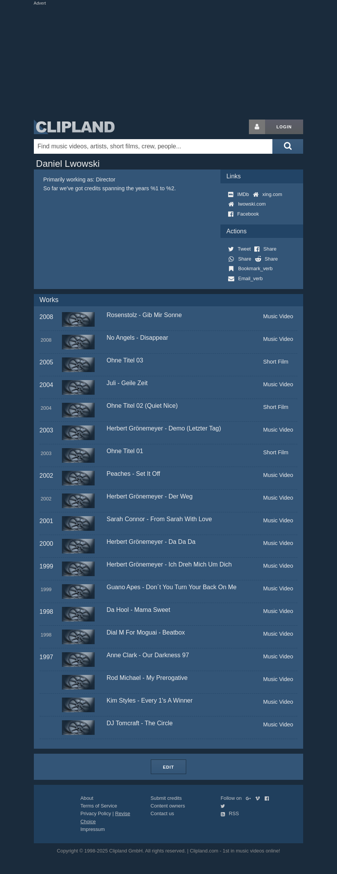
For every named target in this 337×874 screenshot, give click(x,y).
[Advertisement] (174, 61)
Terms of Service (98, 806)
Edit (168, 767)
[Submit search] (287, 146)
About (86, 798)
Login (284, 127)
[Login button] (257, 127)
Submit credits (166, 798)
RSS (229, 813)
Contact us (162, 813)
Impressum (92, 829)
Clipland (74, 127)
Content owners (167, 806)
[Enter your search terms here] (153, 146)
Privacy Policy (95, 813)
